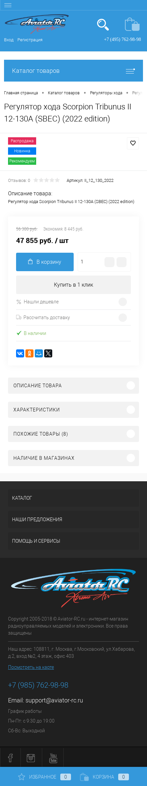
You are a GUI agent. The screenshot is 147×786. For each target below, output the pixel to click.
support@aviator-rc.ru (54, 700)
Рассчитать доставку (43, 317)
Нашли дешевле (37, 302)
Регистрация (30, 39)
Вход (8, 39)
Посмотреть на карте (31, 667)
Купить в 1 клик (73, 285)
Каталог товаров (73, 71)
